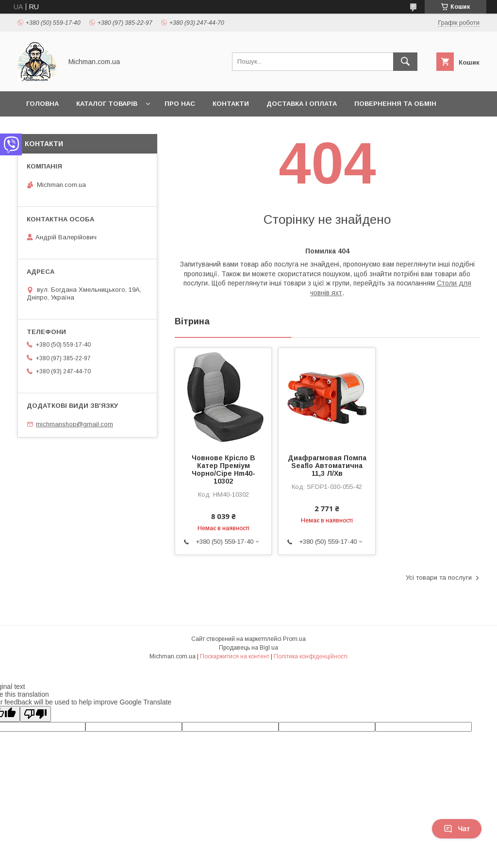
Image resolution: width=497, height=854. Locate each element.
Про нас (180, 103)
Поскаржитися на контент (234, 656)
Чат (457, 828)
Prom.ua (294, 639)
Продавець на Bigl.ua (248, 647)
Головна (42, 103)
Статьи (40, 129)
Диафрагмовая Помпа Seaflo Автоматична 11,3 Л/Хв (327, 465)
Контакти (231, 103)
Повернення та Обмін (395, 103)
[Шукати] (405, 61)
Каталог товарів (106, 103)
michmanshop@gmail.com (74, 424)
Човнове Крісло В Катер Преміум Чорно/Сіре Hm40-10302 (223, 469)
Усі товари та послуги (439, 577)
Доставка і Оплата (301, 103)
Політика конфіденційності (311, 656)
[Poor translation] (35, 714)
